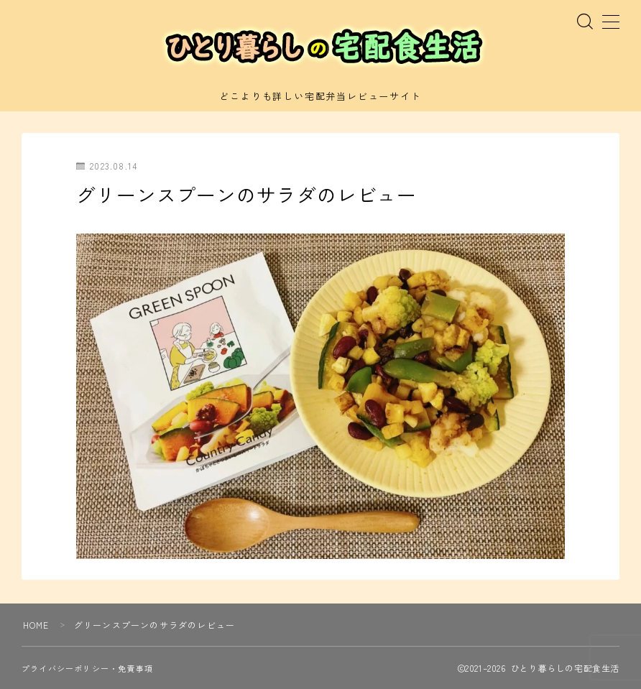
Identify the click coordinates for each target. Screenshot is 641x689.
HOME (36, 625)
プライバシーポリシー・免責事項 (87, 668)
